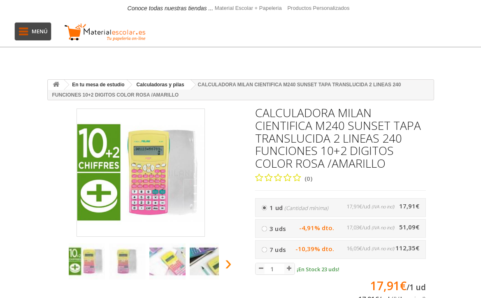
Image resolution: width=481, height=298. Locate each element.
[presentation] (55, 265)
